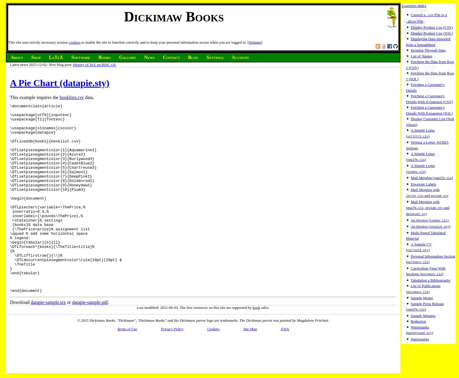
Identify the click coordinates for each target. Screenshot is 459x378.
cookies (75, 42)
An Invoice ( (430, 217)
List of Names (421, 55)
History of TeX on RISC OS (94, 64)
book (256, 345)
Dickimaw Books (174, 16)
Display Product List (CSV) (432, 27)
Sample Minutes (423, 311)
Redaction (418, 316)
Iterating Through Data (428, 49)
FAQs (285, 367)
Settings (255, 42)
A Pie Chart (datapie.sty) (59, 83)
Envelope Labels (423, 182)
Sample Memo (422, 293)
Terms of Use (127, 367)
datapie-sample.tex (48, 340)
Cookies (213, 367)
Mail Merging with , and (428, 205)
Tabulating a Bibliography (431, 276)
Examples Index (414, 6)
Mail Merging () (432, 176)
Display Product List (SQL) (432, 32)
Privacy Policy (172, 367)
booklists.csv (72, 97)
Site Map (250, 367)
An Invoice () (431, 223)
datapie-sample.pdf (90, 340)
